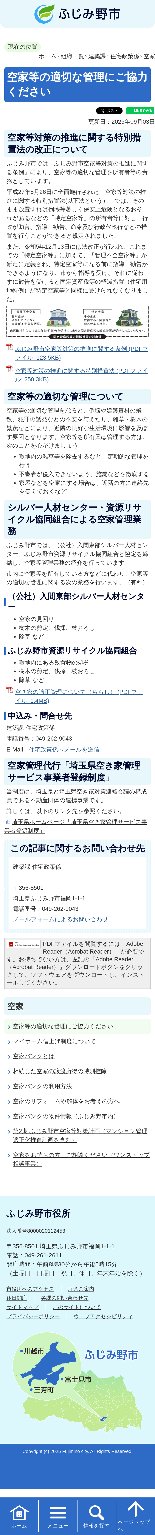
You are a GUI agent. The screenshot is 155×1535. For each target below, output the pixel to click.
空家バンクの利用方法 (42, 1086)
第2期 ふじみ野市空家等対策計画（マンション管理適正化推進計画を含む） (80, 1135)
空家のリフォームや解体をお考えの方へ (66, 1101)
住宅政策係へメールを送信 (64, 749)
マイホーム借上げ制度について (54, 1041)
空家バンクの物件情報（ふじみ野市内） (66, 1116)
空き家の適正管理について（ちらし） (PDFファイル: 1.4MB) (79, 696)
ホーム (48, 56)
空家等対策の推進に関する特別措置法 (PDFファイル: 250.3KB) (81, 375)
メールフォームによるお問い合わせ (60, 919)
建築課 (97, 56)
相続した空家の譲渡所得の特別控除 (60, 1071)
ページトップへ (134, 1516)
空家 (15, 1006)
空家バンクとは (34, 1056)
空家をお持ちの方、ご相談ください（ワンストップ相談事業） (81, 1159)
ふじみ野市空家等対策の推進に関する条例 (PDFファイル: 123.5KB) (81, 353)
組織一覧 (72, 56)
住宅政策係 (124, 56)
